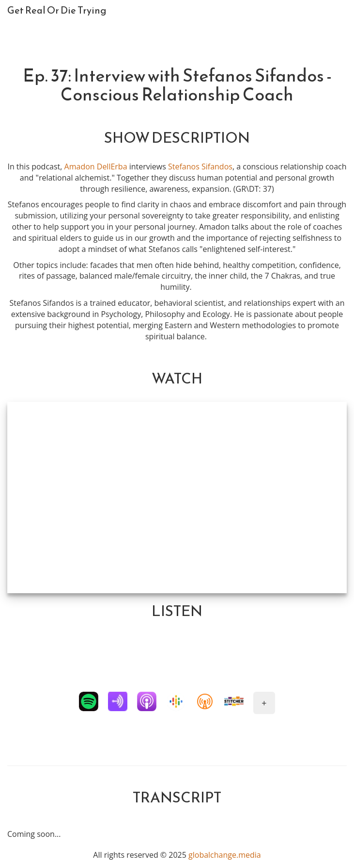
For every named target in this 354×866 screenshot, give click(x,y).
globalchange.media (224, 854)
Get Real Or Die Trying (57, 10)
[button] (88, 701)
